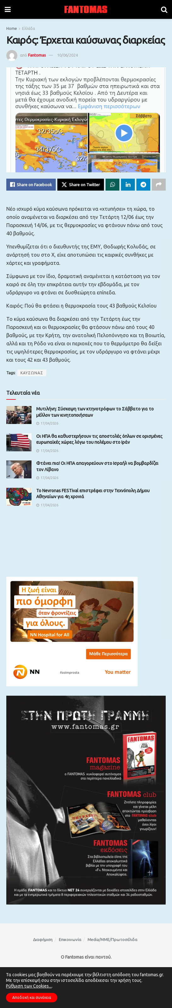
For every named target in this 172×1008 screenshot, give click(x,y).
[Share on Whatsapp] (112, 185)
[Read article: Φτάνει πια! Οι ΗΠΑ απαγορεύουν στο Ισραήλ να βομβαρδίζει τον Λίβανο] (19, 469)
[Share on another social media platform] (159, 185)
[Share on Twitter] (80, 185)
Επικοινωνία (70, 939)
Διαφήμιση (43, 939)
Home (11, 28)
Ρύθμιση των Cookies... (29, 986)
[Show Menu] (8, 9)
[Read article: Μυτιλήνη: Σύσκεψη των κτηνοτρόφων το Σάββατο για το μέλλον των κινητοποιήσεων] (19, 415)
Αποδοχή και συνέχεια (31, 997)
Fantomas (37, 55)
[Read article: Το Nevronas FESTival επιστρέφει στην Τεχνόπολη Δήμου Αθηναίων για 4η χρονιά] (19, 497)
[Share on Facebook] (31, 185)
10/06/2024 (67, 55)
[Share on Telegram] (143, 185)
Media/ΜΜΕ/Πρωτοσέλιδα (112, 939)
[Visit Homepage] (86, 9)
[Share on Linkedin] (128, 185)
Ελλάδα (28, 28)
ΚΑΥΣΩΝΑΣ (31, 373)
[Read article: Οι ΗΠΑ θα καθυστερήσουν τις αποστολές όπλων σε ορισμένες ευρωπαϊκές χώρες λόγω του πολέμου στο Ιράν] (19, 442)
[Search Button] (164, 9)
